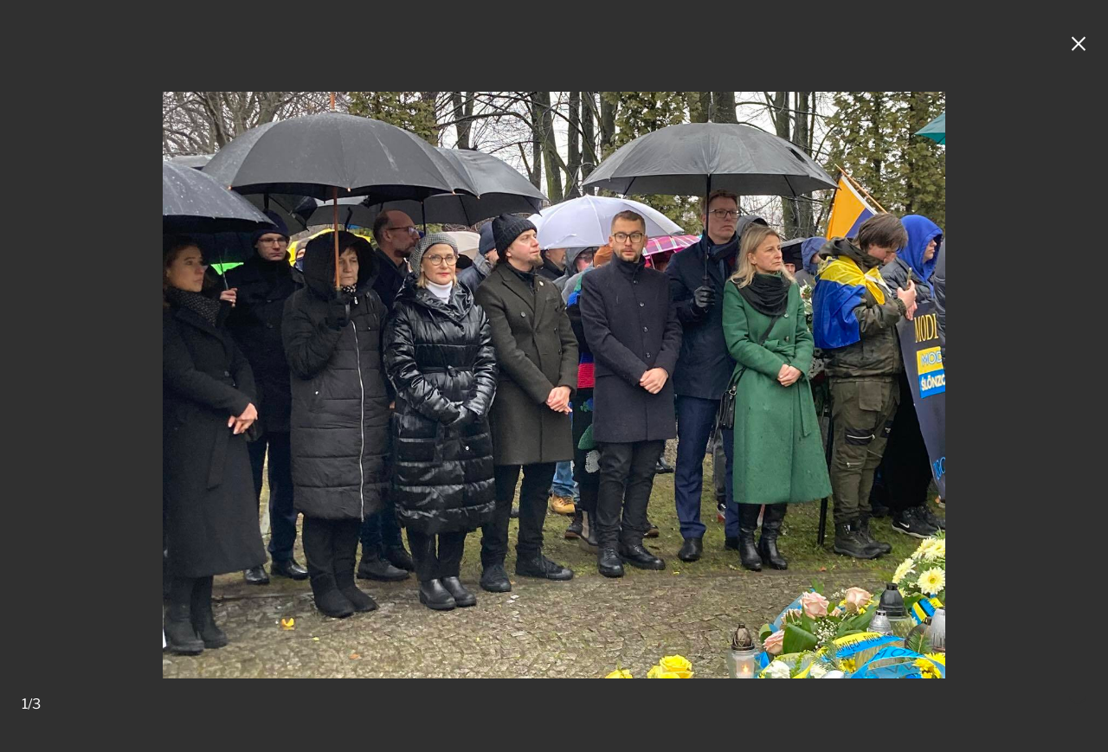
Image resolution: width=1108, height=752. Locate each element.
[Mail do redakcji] (1077, 704)
